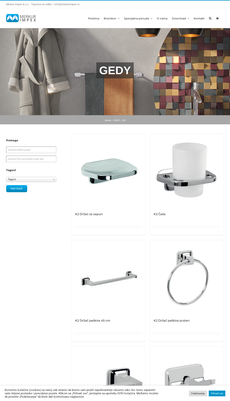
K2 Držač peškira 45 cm (92, 320)
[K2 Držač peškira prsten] (187, 277)
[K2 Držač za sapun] (108, 171)
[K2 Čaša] (187, 171)
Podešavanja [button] (198, 393)
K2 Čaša (160, 214)
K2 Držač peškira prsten (172, 320)
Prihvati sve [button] (217, 393)
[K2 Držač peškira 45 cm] (108, 277)
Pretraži (16, 188)
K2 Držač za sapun (89, 214)
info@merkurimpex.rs (67, 4)
